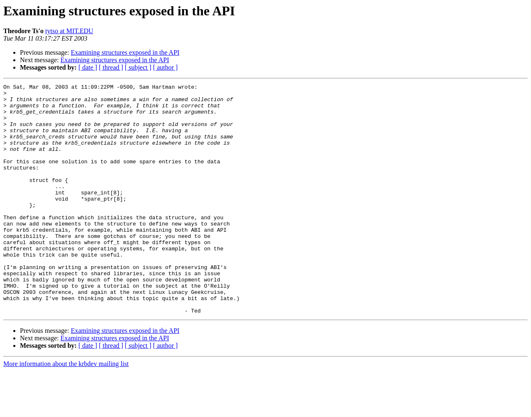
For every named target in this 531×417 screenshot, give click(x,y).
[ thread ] (111, 67)
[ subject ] (138, 67)
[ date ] (87, 67)
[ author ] (165, 67)
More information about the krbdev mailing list (66, 409)
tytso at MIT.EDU (69, 30)
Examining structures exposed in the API (125, 52)
